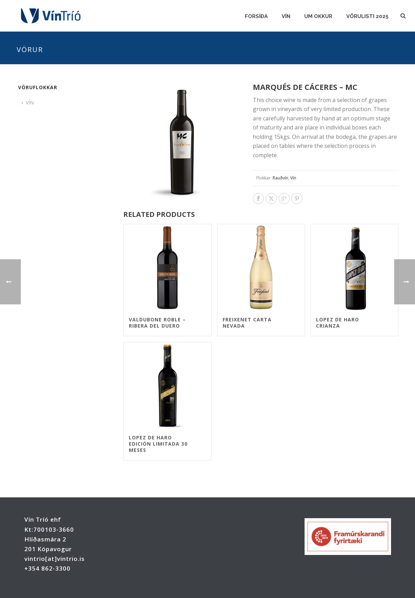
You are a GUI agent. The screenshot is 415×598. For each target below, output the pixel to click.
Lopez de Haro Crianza (337, 322)
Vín (293, 178)
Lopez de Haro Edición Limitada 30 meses (158, 443)
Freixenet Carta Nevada (247, 322)
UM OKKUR (318, 16)
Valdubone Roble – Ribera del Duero (157, 322)
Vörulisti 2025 (367, 16)
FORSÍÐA (256, 16)
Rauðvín (280, 178)
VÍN (286, 16)
